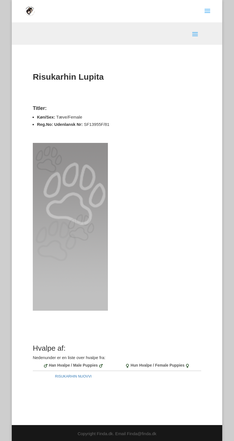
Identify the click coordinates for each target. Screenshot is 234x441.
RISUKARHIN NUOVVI (73, 376)
